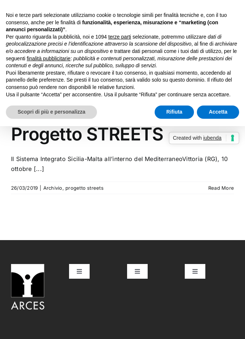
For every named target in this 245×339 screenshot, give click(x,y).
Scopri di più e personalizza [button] (51, 112)
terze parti (119, 37)
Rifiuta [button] (174, 112)
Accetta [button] (218, 112)
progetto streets (84, 188)
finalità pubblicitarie (49, 58)
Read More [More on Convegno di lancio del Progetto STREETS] (221, 188)
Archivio (52, 188)
